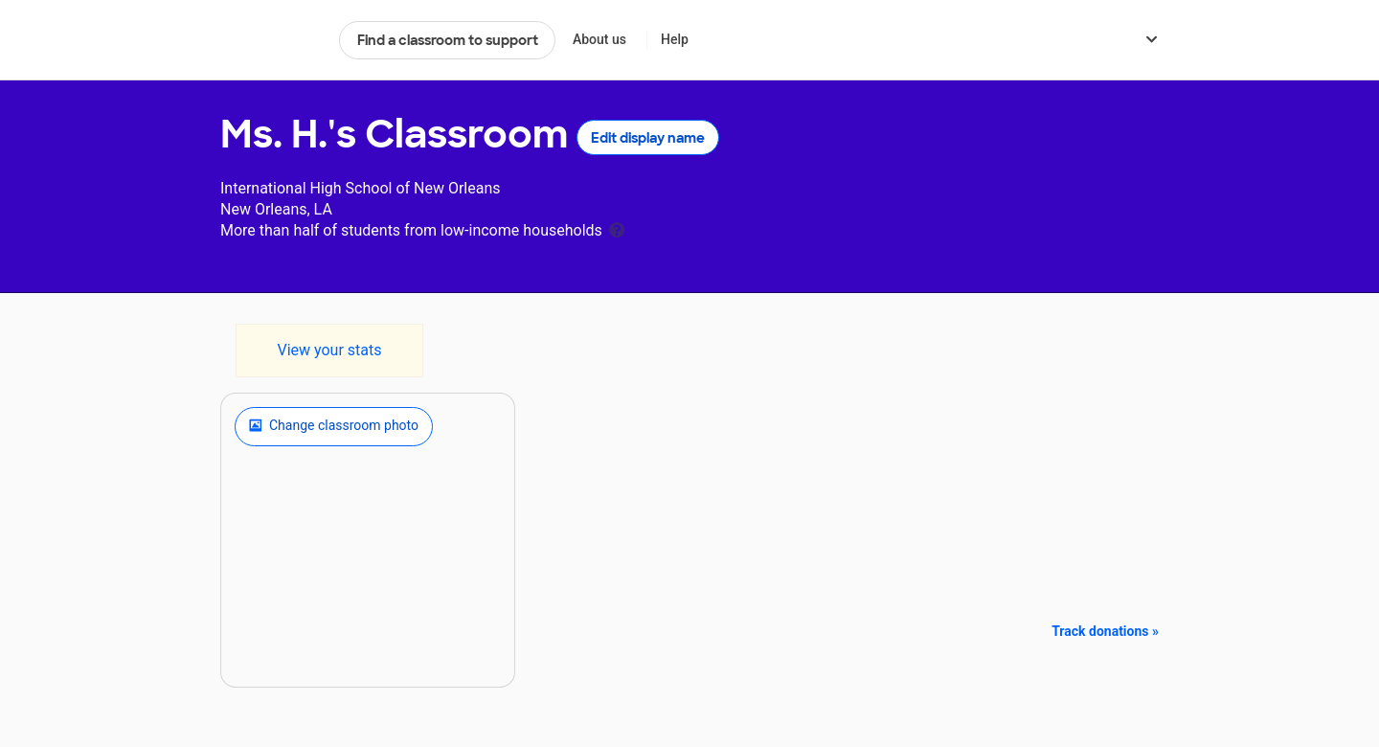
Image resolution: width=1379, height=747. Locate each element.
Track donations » (1105, 631)
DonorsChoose (271, 40)
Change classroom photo (333, 426)
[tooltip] (616, 228)
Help (675, 39)
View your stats (329, 350)
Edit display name (648, 138)
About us (599, 39)
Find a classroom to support (447, 40)
